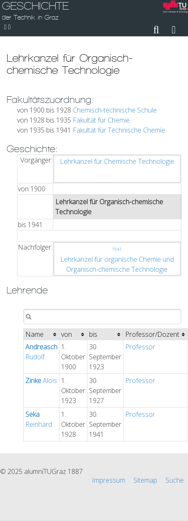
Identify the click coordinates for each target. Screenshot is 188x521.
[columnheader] (41, 334)
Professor (140, 346)
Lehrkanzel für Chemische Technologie (117, 161)
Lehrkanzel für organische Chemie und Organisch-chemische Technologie (117, 260)
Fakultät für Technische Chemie (119, 130)
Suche (175, 480)
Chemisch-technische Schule (115, 110)
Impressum (108, 480)
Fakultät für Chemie (101, 120)
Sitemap (145, 480)
